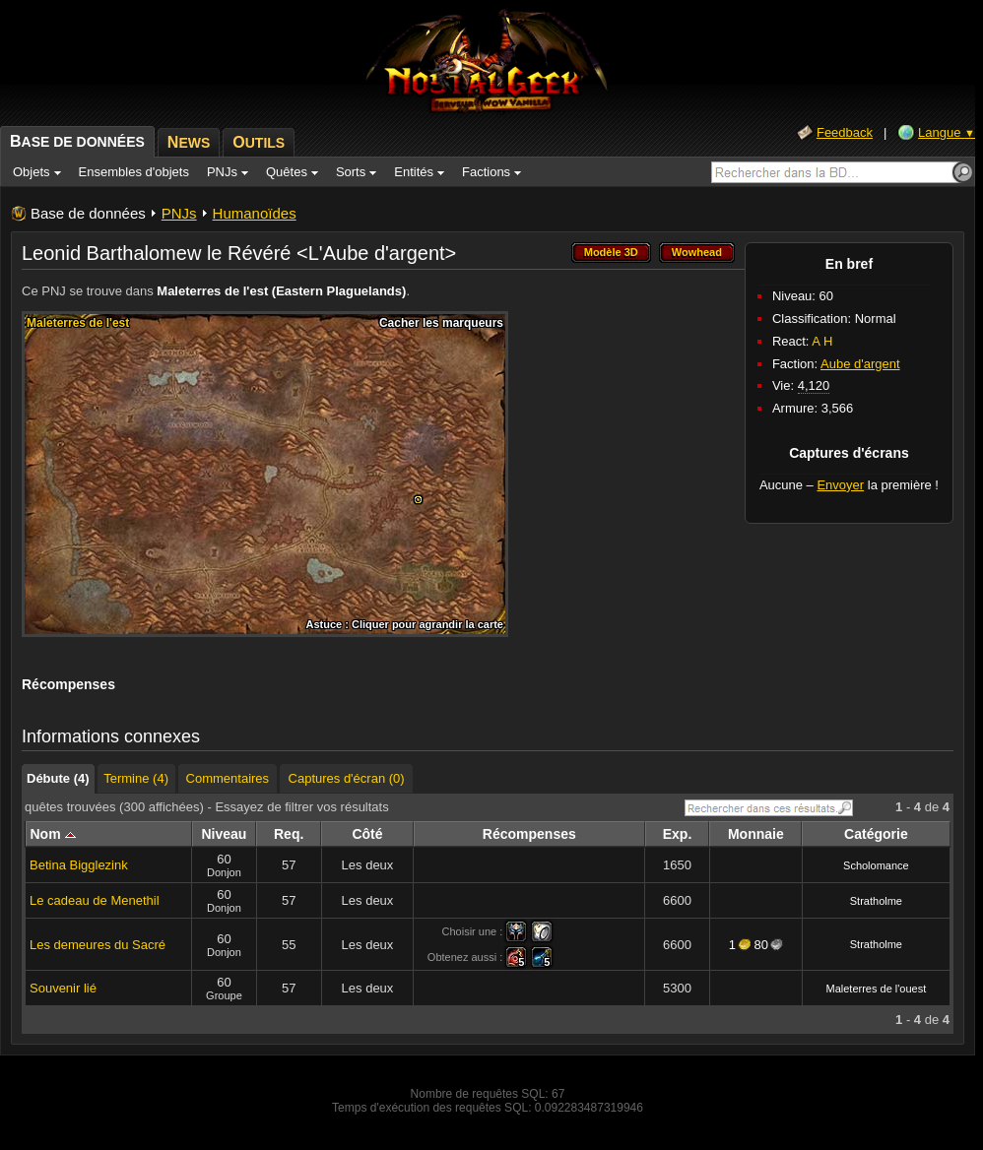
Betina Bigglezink (79, 865)
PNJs (179, 213)
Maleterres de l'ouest (876, 988)
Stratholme (876, 901)
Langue (946, 132)
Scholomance (876, 865)
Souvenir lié (63, 988)
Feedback (845, 132)
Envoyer (840, 485)
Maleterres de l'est (78, 323)
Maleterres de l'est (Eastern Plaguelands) (281, 291)
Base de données (88, 213)
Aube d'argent (860, 363)
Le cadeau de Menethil (95, 900)
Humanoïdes (254, 213)
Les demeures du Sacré (97, 944)
